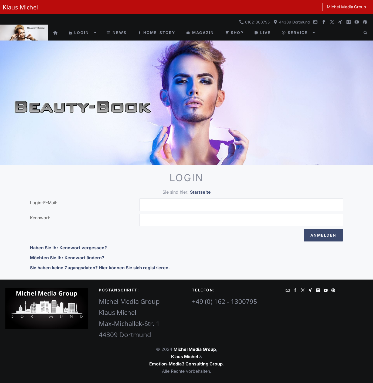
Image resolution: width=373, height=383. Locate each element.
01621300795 (254, 22)
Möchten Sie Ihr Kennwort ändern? (67, 257)
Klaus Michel (185, 356)
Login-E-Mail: (43, 202)
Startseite (200, 192)
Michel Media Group (346, 6)
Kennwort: (40, 217)
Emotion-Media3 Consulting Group (186, 364)
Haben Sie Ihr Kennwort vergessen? (68, 247)
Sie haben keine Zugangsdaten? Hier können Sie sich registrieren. (100, 267)
